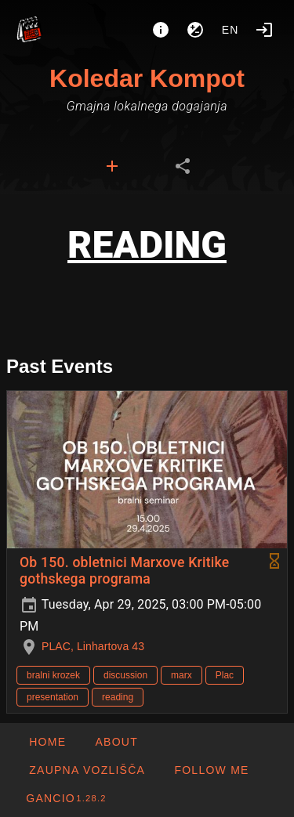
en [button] (230, 29)
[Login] (264, 30)
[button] (87, 770)
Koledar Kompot (147, 78)
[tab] (112, 166)
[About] (160, 30)
